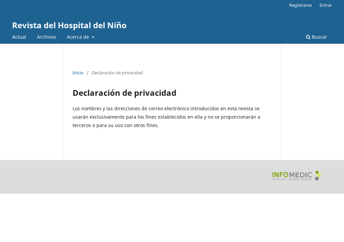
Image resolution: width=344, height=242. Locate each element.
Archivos (46, 37)
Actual (19, 37)
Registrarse (300, 5)
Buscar (316, 37)
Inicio (78, 73)
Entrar (325, 5)
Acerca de (78, 37)
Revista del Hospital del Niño (69, 25)
